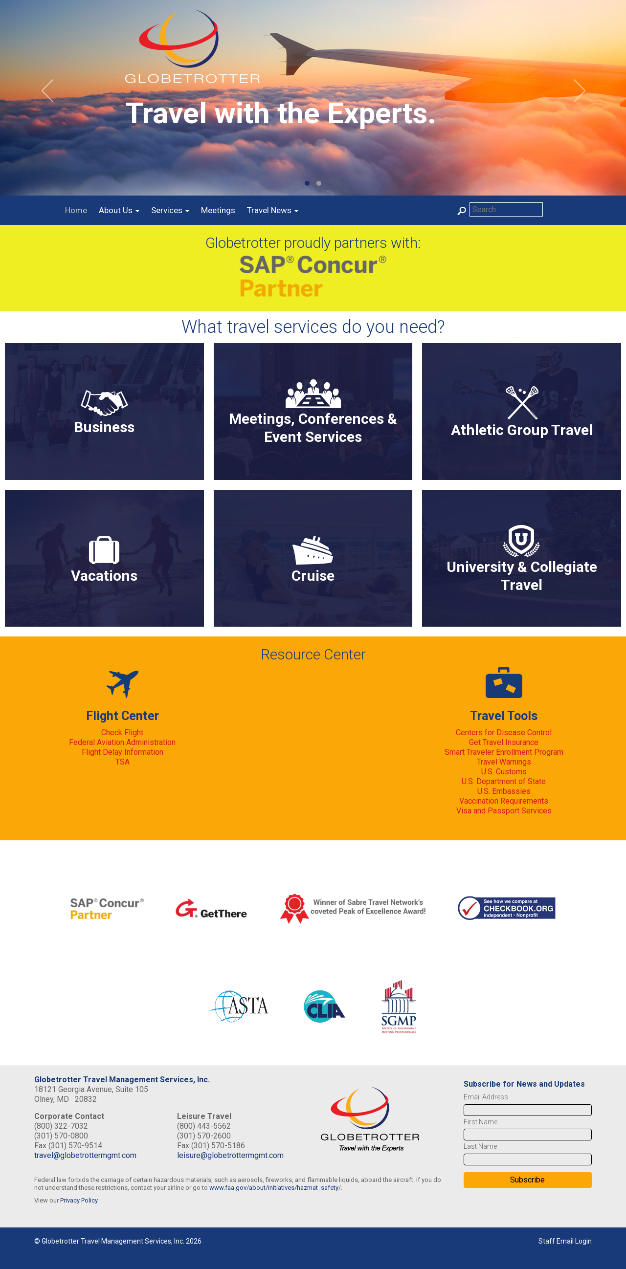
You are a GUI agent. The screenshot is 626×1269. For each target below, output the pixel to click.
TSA (122, 761)
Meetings (218, 210)
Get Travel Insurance (503, 742)
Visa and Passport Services (504, 810)
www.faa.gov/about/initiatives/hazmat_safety (273, 1187)
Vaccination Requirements (503, 801)
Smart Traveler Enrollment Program (504, 752)
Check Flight (122, 732)
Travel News (272, 210)
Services (170, 210)
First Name (480, 1122)
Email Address (486, 1097)
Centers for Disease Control (504, 732)
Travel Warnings (504, 761)
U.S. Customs (504, 771)
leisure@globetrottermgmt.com (230, 1155)
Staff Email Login (565, 1241)
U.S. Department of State (504, 781)
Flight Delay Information (122, 752)
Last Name (480, 1146)
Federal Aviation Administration (122, 742)
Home (76, 210)
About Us (119, 210)
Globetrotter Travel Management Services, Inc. (122, 1079)
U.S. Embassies (504, 791)
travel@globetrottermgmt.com (85, 1155)
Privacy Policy (79, 1200)
